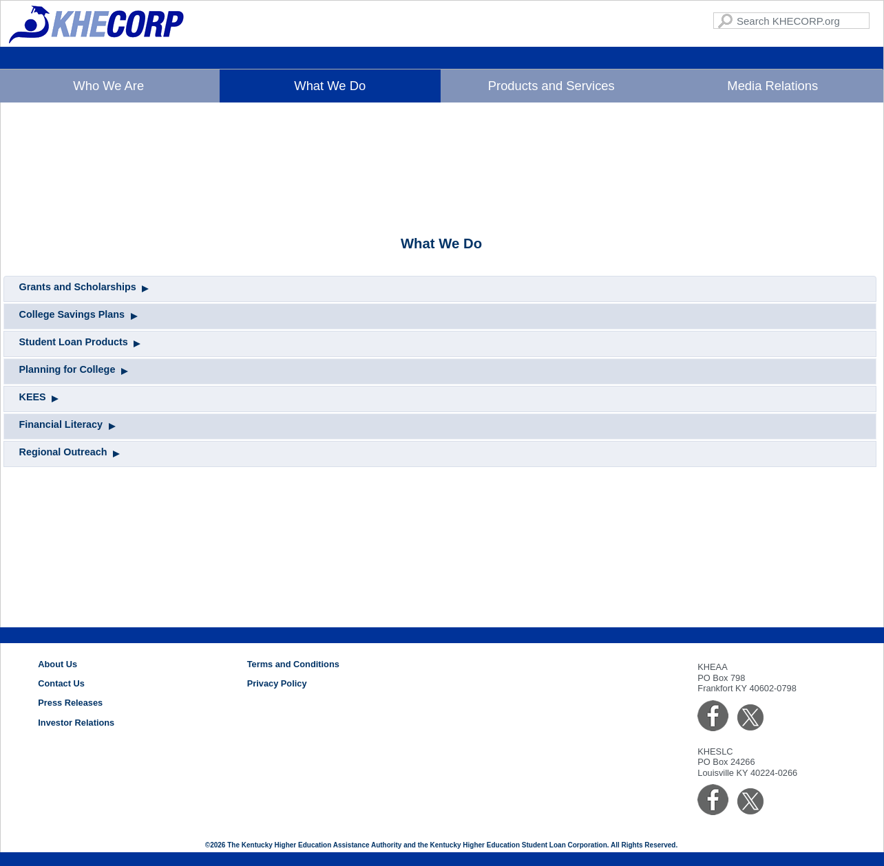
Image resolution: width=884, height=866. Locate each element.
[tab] (439, 396)
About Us (57, 664)
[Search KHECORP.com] (791, 20)
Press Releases (70, 702)
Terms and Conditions (293, 664)
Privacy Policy (277, 683)
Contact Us (61, 683)
